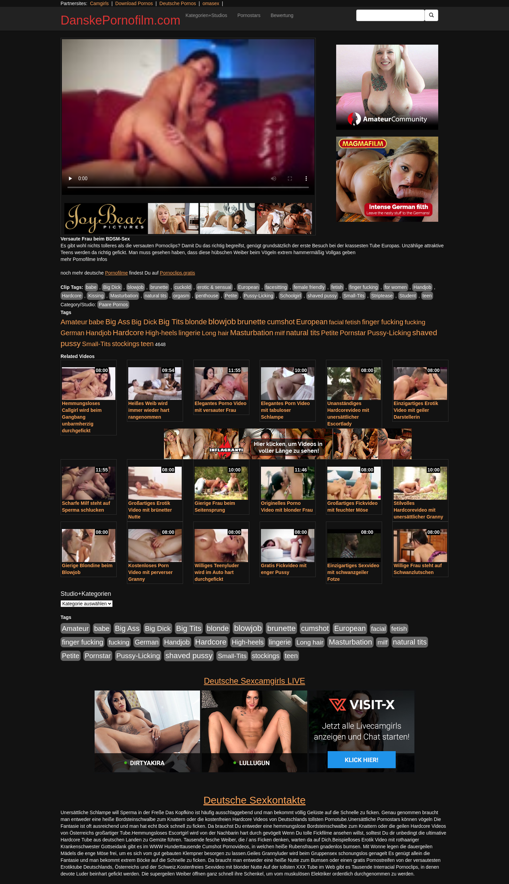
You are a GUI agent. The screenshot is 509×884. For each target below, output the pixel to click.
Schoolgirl (290, 295)
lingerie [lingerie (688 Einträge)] (189, 333)
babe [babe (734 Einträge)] (96, 322)
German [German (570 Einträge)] (72, 333)
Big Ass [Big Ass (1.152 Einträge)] (117, 321)
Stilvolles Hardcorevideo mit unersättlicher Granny (418, 509)
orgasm (181, 295)
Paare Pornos (113, 304)
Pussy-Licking (258, 295)
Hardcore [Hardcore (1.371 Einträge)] (128, 332)
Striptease (382, 295)
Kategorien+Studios (206, 15)
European (248, 287)
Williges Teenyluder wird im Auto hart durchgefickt (217, 572)
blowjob (136, 287)
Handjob (422, 287)
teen (427, 295)
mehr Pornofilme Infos (84, 259)
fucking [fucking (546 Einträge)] (415, 322)
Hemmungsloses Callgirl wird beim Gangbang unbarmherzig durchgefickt (82, 417)
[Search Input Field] (390, 15)
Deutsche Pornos (178, 3)
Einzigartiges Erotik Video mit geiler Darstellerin (416, 410)
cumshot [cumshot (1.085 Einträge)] (281, 321)
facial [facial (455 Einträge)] (336, 322)
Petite (231, 295)
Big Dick (111, 287)
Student (407, 295)
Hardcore (72, 295)
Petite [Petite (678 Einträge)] (330, 333)
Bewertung (281, 15)
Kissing (95, 295)
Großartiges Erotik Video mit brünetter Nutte (150, 509)
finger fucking (363, 287)
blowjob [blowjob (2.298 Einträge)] (222, 321)
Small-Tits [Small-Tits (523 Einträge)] (96, 343)
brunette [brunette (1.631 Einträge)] (251, 321)
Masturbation (124, 295)
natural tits (156, 295)
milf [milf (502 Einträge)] (280, 333)
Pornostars (249, 15)
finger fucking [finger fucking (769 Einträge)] (382, 322)
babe (91, 287)
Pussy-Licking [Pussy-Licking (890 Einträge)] (389, 333)
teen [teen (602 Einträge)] (147, 343)
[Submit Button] (431, 15)
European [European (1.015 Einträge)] (312, 322)
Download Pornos (134, 3)
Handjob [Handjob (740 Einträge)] (98, 333)
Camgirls (99, 3)
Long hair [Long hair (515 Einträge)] (215, 333)
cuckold (183, 287)
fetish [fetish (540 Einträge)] (353, 322)
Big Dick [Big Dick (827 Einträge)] (144, 322)
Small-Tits (353, 295)
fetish (337, 287)
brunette (159, 287)
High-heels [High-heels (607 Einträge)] (161, 333)
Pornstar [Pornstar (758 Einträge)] (353, 333)
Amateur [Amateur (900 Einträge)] (74, 322)
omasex (210, 3)
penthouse (207, 295)
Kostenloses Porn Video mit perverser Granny (150, 572)
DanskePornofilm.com (120, 20)
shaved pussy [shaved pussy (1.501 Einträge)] (188, 655)
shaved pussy (322, 295)
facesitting (276, 287)
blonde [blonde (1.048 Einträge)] (196, 322)
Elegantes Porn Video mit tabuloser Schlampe (285, 410)
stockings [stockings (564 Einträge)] (125, 343)
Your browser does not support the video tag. (188, 117)
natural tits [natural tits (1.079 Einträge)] (303, 333)
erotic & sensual (214, 287)
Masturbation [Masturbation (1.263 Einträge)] (251, 332)
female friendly (309, 287)
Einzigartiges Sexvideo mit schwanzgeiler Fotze (353, 572)
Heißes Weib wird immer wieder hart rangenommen (148, 410)
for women (395, 287)
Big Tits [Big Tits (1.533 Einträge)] (171, 321)
